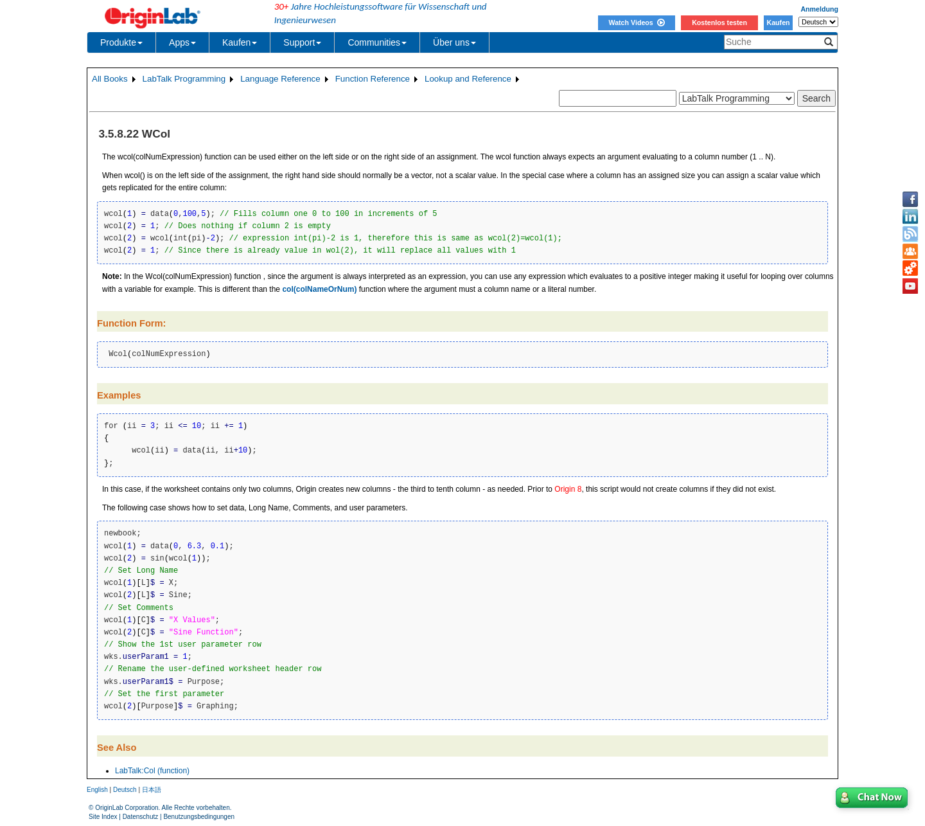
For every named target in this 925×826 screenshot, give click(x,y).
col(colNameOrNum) (319, 289)
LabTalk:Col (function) (152, 770)
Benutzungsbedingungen (198, 816)
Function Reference (372, 79)
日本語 (151, 789)
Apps (182, 42)
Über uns (454, 42)
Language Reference (280, 79)
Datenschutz (141, 816)
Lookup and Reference (468, 79)
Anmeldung (819, 9)
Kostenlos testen (719, 22)
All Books (110, 79)
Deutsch (125, 789)
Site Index (103, 816)
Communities (377, 42)
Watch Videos (636, 22)
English (97, 789)
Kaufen (777, 22)
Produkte (121, 42)
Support (302, 42)
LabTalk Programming (184, 79)
